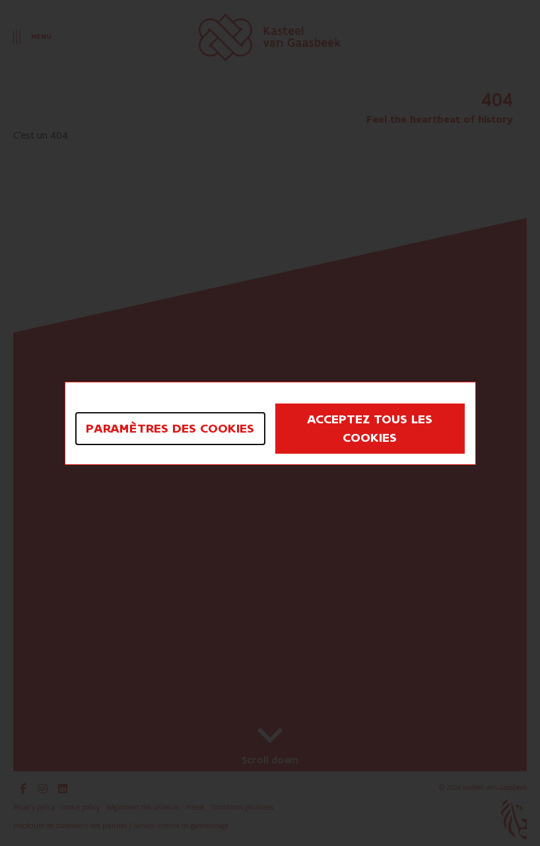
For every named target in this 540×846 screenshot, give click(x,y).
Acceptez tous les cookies (369, 428)
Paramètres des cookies (170, 428)
